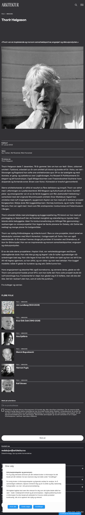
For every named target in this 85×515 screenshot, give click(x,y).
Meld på (42, 438)
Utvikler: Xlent (79, 511)
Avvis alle (13, 507)
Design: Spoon (71, 511)
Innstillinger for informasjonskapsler (70, 513)
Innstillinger (39, 507)
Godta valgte (25, 507)
